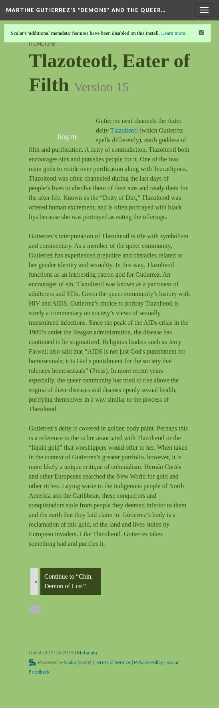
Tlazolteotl (124, 130)
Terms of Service (113, 662)
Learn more (173, 33)
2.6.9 (84, 662)
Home (36, 44)
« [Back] (36, 581)
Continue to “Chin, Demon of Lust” (68, 581)
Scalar (70, 662)
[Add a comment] (38, 610)
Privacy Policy (148, 662)
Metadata (87, 653)
